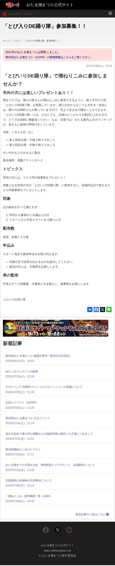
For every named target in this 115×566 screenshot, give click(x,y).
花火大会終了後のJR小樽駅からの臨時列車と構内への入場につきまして (51, 433)
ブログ (16, 40)
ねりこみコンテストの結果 (22, 371)
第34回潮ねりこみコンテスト (24, 449)
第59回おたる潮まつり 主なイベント (28, 418)
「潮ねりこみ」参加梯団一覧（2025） (30, 496)
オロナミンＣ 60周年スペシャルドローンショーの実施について (46, 386)
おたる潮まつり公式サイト (57, 546)
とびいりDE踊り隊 (15, 299)
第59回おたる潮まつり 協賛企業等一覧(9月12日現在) (39, 355)
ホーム (6, 40)
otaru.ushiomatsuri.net (57, 551)
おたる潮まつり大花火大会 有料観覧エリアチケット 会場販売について (52, 464)
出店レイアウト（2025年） (23, 402)
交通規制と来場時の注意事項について (29, 480)
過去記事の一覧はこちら (92, 514)
